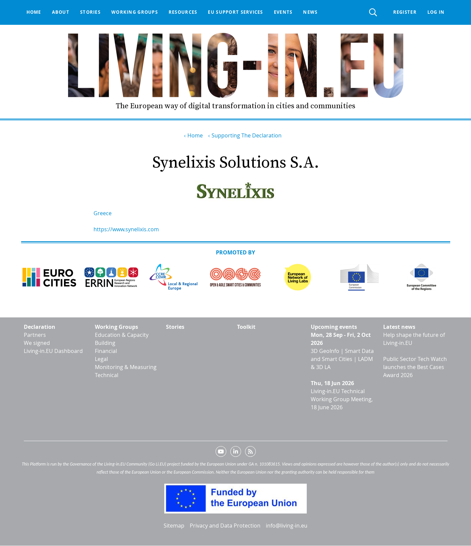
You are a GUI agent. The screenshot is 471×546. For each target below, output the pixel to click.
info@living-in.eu (286, 525)
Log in (436, 12)
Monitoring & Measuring (126, 367)
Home (33, 12)
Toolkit (246, 326)
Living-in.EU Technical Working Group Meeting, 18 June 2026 (342, 399)
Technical (106, 375)
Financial (106, 351)
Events (283, 12)
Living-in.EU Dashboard (53, 351)
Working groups (134, 12)
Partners (35, 335)
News (310, 12)
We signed (37, 343)
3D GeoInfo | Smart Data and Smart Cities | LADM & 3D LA (342, 359)
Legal (101, 359)
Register (405, 12)
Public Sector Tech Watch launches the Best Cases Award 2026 (415, 367)
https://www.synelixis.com (126, 229)
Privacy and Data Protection (225, 525)
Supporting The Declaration (247, 135)
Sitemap (174, 525)
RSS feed (250, 453)
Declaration (39, 326)
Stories (90, 12)
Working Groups (116, 326)
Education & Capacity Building (122, 339)
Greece (103, 213)
